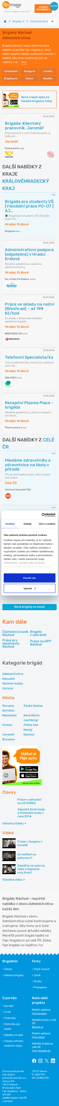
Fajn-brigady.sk (41, 1050)
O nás (7, 1011)
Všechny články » (14, 823)
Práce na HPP (40, 643)
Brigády (38, 633)
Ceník (37, 975)
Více (23, 62)
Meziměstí (9, 715)
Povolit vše (29, 578)
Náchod (29, 734)
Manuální (8, 679)
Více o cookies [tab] (47, 523)
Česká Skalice (33, 706)
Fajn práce (38, 1037)
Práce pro (15, 643)
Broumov (8, 739)
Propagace (40, 987)
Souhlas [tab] (10, 523)
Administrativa (12, 674)
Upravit (30, 588)
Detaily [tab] (28, 523)
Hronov (7, 725)
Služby (38, 981)
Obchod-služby (12, 683)
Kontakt (9, 1005)
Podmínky (10, 1018)
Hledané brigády (14, 975)
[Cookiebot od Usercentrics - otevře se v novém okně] (42, 515)
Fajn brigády (39, 1013)
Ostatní (7, 688)
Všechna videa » (13, 879)
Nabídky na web (13, 1035)
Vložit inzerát (42, 969)
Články (8, 969)
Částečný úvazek (15, 633)
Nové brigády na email (29, 607)
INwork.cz (37, 1027)
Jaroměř (8, 734)
